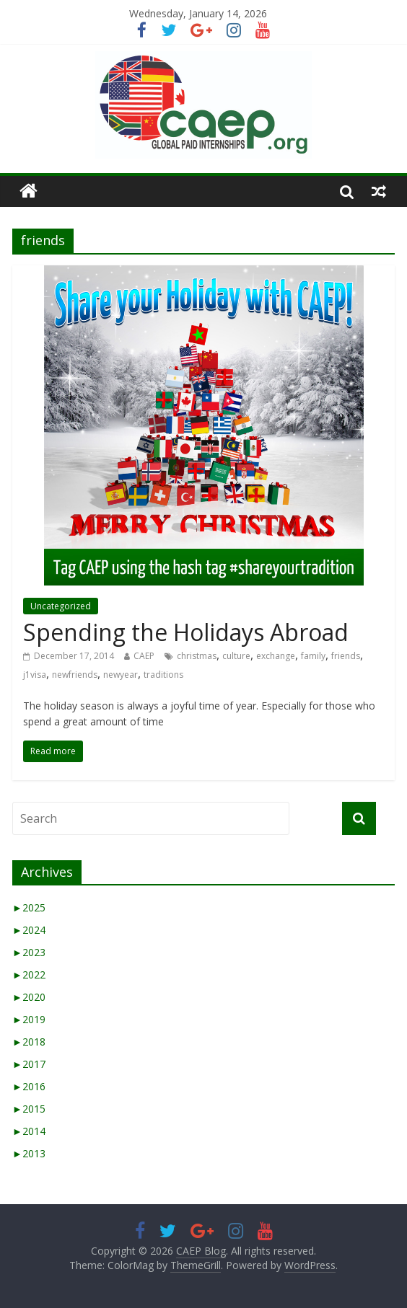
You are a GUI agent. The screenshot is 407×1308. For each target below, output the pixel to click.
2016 (28, 1086)
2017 (28, 1064)
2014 (28, 1131)
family (313, 656)
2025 (28, 907)
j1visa (34, 674)
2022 (28, 974)
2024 (28, 930)
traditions (163, 674)
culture (236, 656)
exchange (275, 656)
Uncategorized (60, 606)
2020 (28, 997)
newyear (120, 674)
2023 (28, 952)
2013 (28, 1153)
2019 (28, 1019)
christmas (196, 656)
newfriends (74, 674)
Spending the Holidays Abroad (186, 632)
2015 (28, 1108)
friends (345, 656)
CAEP (144, 656)
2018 (28, 1041)
